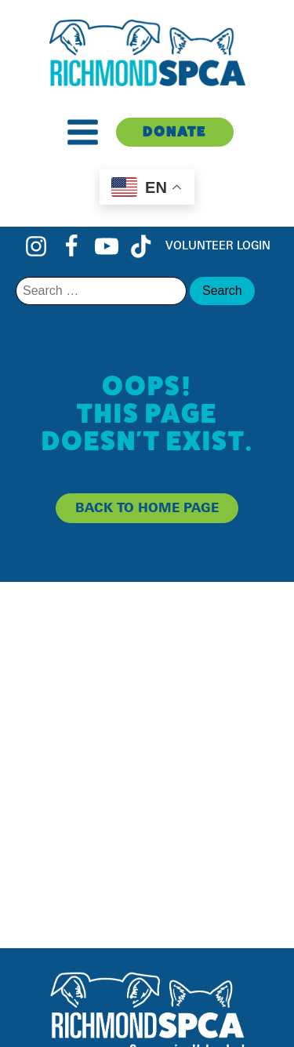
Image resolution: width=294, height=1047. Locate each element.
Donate (174, 131)
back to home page (147, 507)
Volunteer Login (217, 245)
